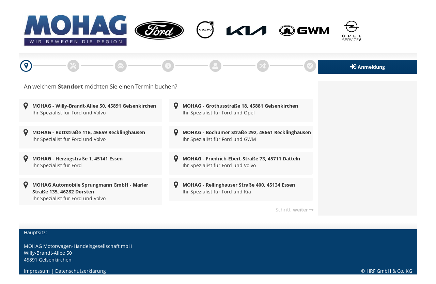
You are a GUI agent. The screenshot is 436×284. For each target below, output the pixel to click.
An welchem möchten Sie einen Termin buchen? (100, 86)
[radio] (90, 110)
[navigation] (26, 66)
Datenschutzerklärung (80, 271)
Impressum (37, 271)
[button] (368, 67)
